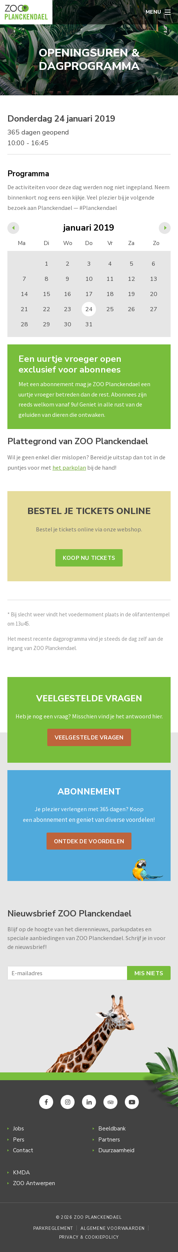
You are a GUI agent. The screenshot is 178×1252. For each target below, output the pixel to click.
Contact (23, 1150)
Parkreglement (53, 1228)
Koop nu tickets (89, 558)
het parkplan (69, 467)
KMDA (21, 1172)
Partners (109, 1139)
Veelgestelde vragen (89, 737)
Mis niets (148, 973)
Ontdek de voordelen (89, 841)
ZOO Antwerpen (34, 1183)
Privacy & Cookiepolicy (89, 1237)
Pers (18, 1139)
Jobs (18, 1128)
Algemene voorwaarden (113, 1228)
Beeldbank (112, 1128)
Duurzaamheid (116, 1150)
